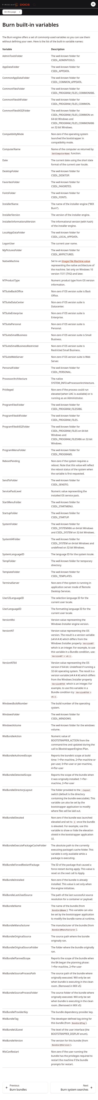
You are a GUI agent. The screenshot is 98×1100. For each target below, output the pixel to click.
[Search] (34, 5)
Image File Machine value (76, 261)
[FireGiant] (10, 5)
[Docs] (25, 5)
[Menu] (93, 4)
